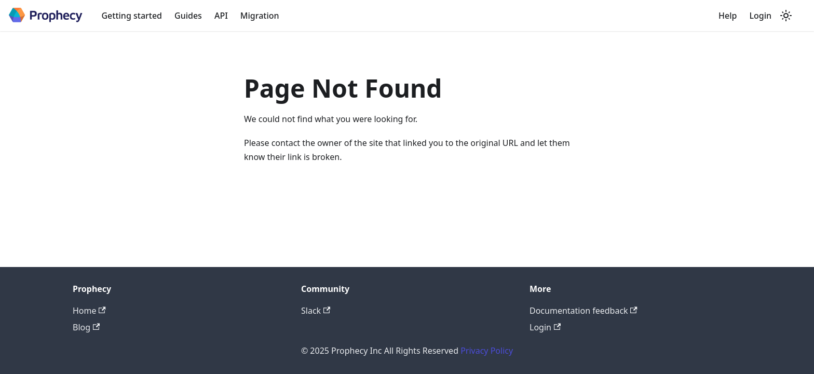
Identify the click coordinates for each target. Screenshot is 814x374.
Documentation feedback (583, 310)
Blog (86, 327)
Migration (259, 15)
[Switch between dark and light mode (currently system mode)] (786, 15)
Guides (188, 15)
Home (89, 310)
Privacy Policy (486, 350)
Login (760, 15)
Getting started (131, 15)
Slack (315, 310)
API (221, 15)
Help (727, 15)
